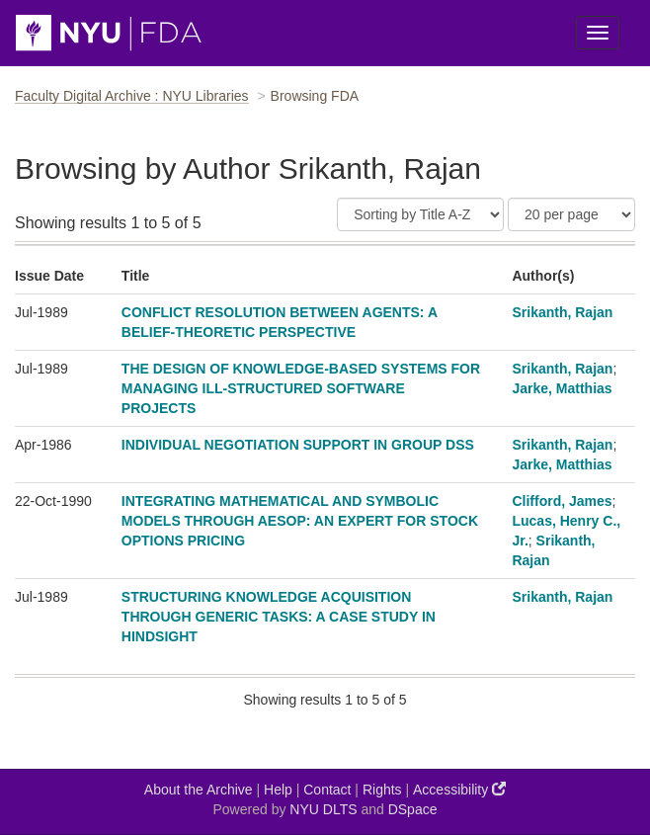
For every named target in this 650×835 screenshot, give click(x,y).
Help (278, 789)
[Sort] (420, 214)
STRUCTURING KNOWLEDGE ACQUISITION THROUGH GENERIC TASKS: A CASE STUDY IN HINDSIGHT (279, 616)
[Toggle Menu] (597, 32)
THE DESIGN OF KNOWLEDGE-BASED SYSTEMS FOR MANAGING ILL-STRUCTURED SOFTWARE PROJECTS (301, 388)
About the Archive (198, 789)
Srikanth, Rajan (562, 312)
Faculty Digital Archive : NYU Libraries (132, 96)
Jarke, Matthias (561, 388)
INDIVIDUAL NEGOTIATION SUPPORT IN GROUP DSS (298, 445)
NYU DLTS (323, 809)
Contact (327, 789)
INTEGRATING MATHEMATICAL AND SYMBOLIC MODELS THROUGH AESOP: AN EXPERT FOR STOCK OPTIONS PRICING (300, 520)
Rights (382, 789)
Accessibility (459, 789)
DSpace (413, 809)
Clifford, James (561, 501)
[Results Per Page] (571, 214)
